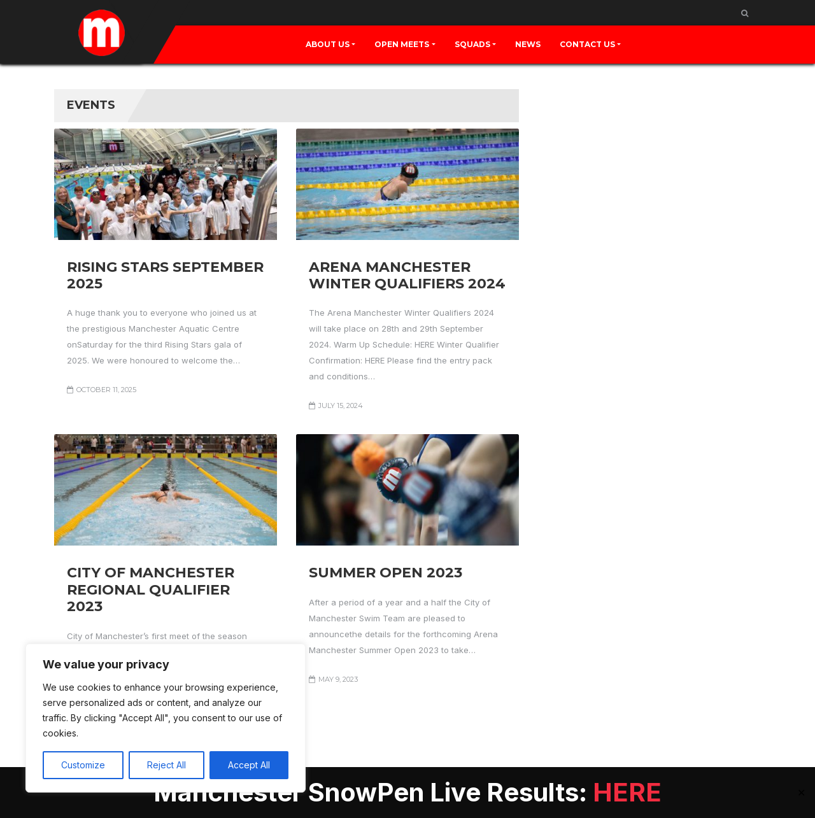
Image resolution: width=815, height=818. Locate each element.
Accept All (249, 764)
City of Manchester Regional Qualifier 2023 (150, 589)
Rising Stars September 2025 (165, 275)
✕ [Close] (801, 792)
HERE (627, 792)
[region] (165, 718)
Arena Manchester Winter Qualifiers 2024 (407, 275)
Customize (83, 764)
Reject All (166, 764)
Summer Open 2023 (385, 572)
